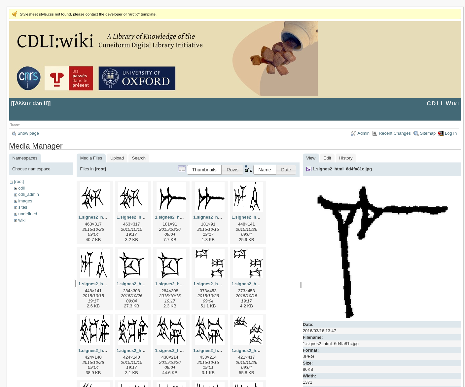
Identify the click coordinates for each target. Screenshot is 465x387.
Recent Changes (395, 133)
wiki (21, 220)
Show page (28, 133)
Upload (117, 158)
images (25, 200)
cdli (21, 188)
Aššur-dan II (31, 103)
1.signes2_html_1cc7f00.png (184, 283)
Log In (451, 133)
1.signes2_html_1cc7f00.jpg (145, 283)
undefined (27, 213)
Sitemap (428, 133)
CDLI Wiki (443, 103)
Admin (363, 133)
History (345, 158)
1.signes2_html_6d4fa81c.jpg (342, 168)
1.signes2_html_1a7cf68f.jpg (184, 217)
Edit (327, 158)
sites (22, 207)
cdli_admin (28, 194)
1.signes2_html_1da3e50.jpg (222, 283)
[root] (19, 181)
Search (139, 158)
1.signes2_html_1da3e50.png (261, 283)
